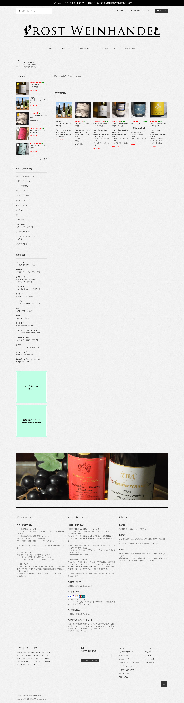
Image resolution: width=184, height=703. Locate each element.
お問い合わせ (130, 49)
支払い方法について (126, 652)
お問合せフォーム (87, 566)
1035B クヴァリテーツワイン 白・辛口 (120, 124)
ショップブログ (124, 673)
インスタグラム (102, 49)
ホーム (51, 49)
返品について (124, 659)
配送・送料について (126, 655)
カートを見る (149, 659)
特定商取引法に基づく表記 (129, 662)
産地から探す (86, 49)
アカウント (124, 11)
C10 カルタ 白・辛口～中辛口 (38, 115)
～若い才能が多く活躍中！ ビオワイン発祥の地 (30, 65)
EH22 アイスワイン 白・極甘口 (38, 146)
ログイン (149, 11)
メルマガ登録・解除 (126, 670)
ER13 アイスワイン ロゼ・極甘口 (37, 130)
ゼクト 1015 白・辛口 (139, 123)
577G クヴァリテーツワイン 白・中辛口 (38, 85)
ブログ (114, 49)
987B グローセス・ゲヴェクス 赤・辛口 (158, 124)
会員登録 (136, 11)
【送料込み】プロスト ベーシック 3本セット (38, 100)
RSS (120, 677)
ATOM (126, 677)
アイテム (161, 11)
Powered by (31, 699)
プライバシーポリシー (127, 666)
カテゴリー (67, 49)
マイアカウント (150, 648)
